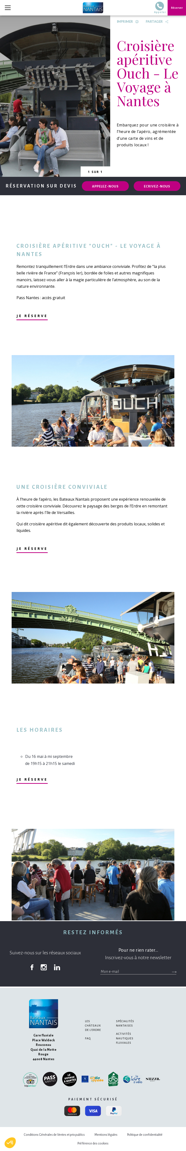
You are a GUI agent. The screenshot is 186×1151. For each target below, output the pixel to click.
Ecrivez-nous (157, 186)
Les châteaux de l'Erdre (93, 1026)
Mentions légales (105, 1134)
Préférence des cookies (93, 1143)
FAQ (88, 1038)
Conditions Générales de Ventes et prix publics (54, 1134)
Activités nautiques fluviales (124, 1038)
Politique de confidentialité (145, 1134)
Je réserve (32, 315)
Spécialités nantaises (125, 1023)
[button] (10, 1143)
